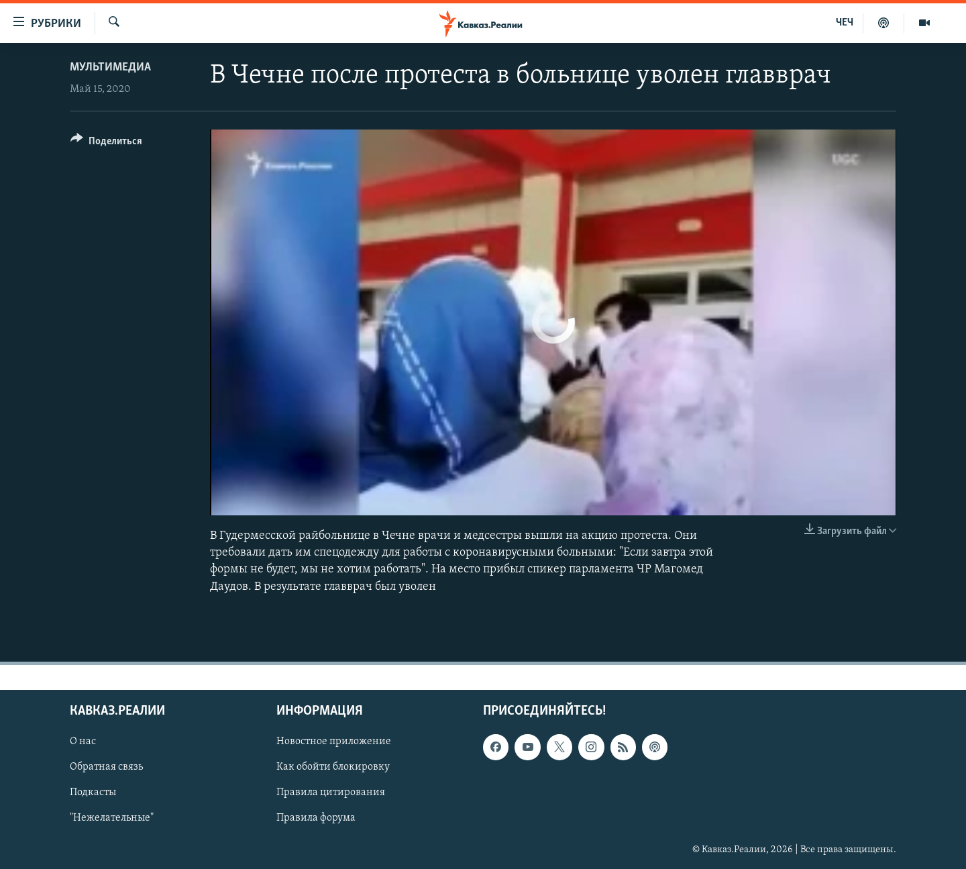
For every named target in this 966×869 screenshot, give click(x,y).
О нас (83, 741)
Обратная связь (106, 767)
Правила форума (316, 818)
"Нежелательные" (112, 818)
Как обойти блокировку (333, 767)
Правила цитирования (330, 792)
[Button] (106, 143)
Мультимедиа (110, 67)
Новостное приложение (333, 741)
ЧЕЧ (844, 22)
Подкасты (93, 792)
